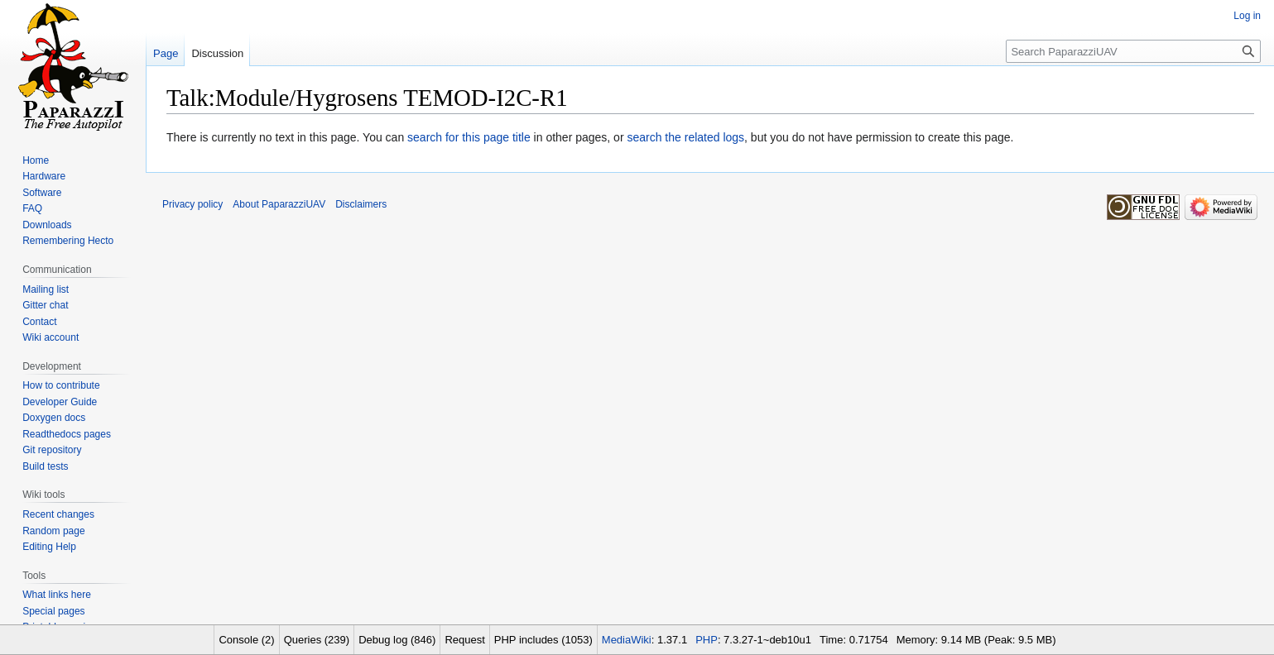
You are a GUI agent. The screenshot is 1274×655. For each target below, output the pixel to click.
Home (35, 160)
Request (464, 639)
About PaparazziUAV (279, 204)
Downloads (46, 225)
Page (165, 53)
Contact (39, 322)
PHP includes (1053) (543, 639)
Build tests (45, 466)
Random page (53, 531)
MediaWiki (626, 639)
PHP (706, 639)
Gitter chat (45, 305)
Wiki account (50, 337)
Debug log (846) (396, 639)
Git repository (51, 450)
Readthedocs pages (66, 434)
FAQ (32, 208)
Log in (1247, 16)
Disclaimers (361, 204)
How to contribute (60, 385)
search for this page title (469, 137)
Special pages (53, 611)
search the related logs (685, 137)
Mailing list (45, 289)
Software (41, 192)
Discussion (217, 53)
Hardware (43, 176)
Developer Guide (59, 402)
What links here (56, 594)
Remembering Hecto (67, 240)
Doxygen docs (53, 417)
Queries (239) (316, 639)
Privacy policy (192, 204)
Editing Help (49, 546)
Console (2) (246, 639)
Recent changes (58, 514)
